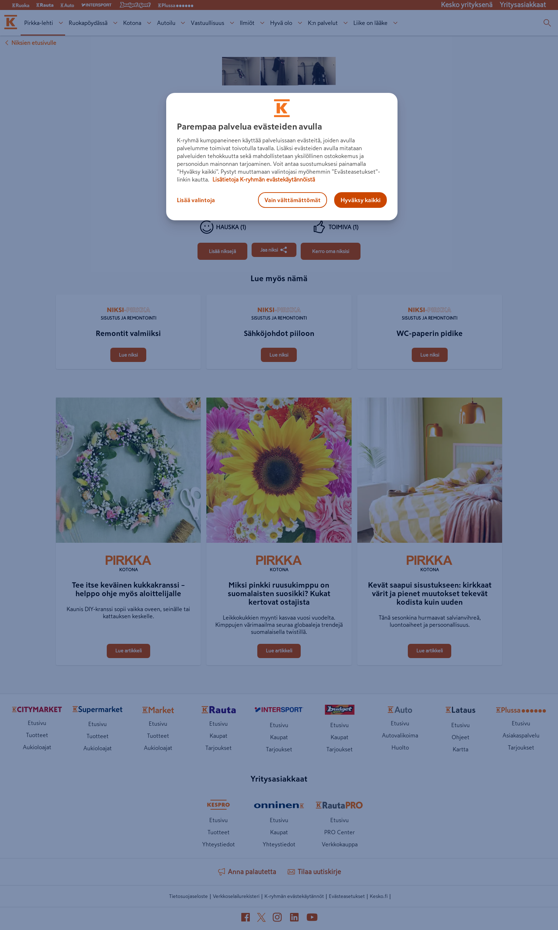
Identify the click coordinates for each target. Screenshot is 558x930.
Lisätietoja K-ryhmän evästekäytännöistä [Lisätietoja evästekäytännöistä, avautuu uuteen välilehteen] (263, 179)
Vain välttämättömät (292, 200)
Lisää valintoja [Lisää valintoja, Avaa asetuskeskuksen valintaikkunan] (196, 200)
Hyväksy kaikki (360, 200)
